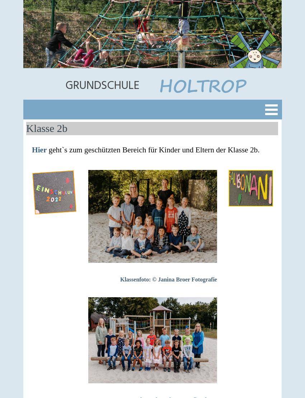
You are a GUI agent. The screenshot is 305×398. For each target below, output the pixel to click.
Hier (40, 150)
